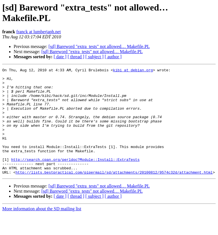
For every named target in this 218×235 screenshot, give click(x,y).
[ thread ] (76, 56)
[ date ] (60, 56)
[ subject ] (94, 56)
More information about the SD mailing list (41, 230)
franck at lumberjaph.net (38, 31)
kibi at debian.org (133, 70)
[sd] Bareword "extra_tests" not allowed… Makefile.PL (99, 46)
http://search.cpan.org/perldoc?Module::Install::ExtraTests (75, 178)
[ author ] (113, 56)
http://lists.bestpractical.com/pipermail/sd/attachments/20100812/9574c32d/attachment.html (114, 193)
